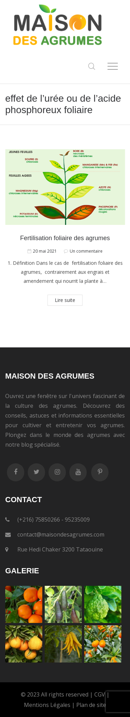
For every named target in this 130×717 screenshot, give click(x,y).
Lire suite (65, 300)
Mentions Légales (47, 705)
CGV (99, 694)
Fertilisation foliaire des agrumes (65, 238)
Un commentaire (86, 251)
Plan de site (91, 705)
